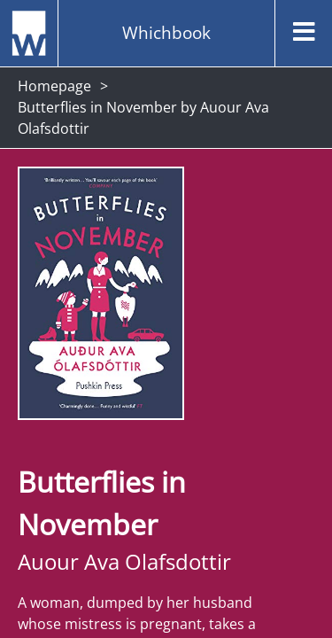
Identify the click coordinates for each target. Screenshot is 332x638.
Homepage (54, 86)
